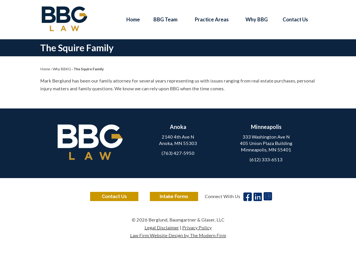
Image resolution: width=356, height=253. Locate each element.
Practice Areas (212, 19)
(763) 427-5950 (178, 153)
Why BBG (256, 19)
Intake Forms (174, 196)
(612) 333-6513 (266, 159)
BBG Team (165, 19)
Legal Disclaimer (162, 227)
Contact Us (295, 19)
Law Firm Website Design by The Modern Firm (178, 235)
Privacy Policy (197, 227)
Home (133, 19)
